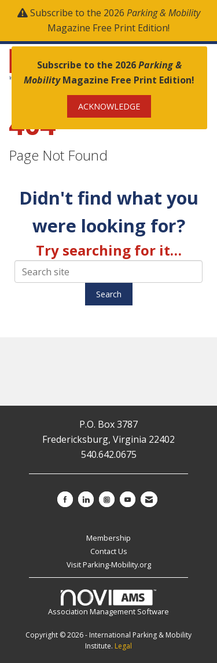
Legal (123, 646)
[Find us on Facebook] (65, 499)
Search (109, 294)
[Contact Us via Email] (149, 499)
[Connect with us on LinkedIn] (86, 499)
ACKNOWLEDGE (109, 106)
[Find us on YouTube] (127, 499)
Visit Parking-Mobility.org (109, 564)
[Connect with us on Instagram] (107, 499)
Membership (108, 538)
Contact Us (108, 551)
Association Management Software (108, 603)
